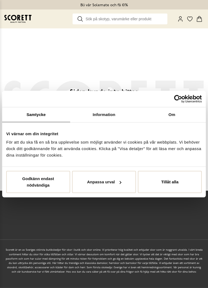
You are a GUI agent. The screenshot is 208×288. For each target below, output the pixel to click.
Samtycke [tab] (36, 114)
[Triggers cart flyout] (199, 19)
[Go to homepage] (17, 19)
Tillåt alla (169, 182)
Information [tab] (104, 114)
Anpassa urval (104, 182)
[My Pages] (180, 19)
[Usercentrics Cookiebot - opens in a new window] (178, 99)
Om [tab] (171, 114)
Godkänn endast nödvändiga (38, 181)
